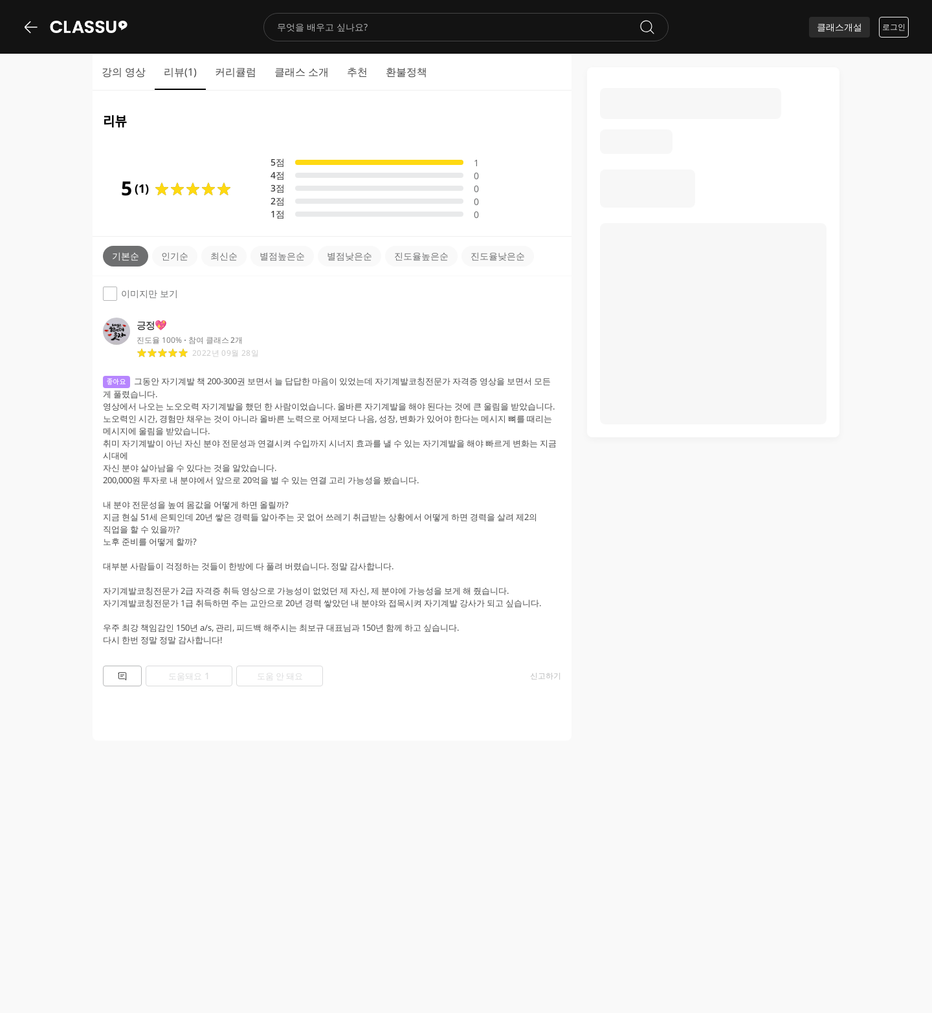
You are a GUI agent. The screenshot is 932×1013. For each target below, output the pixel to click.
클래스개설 (839, 27)
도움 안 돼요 (280, 676)
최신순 (224, 256)
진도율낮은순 (498, 256)
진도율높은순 (421, 256)
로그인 (893, 26)
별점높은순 (282, 256)
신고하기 (545, 676)
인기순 (174, 256)
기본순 (125, 256)
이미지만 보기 (140, 293)
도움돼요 (189, 676)
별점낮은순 (349, 256)
